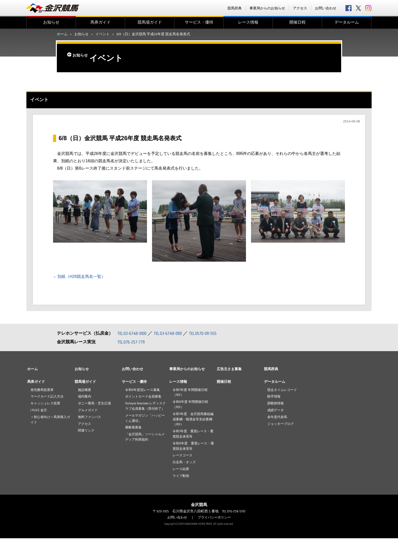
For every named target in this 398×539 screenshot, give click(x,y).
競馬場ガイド (150, 22)
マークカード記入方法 (46, 397)
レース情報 (248, 22)
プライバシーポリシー (215, 518)
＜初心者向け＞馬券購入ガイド (50, 420)
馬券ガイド (100, 22)
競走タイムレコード (282, 390)
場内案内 (84, 397)
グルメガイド (88, 411)
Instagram (368, 8)
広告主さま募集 (229, 369)
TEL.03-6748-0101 (173, 334)
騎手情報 (273, 397)
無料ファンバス (89, 417)
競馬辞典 (234, 8)
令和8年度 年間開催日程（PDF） (190, 405)
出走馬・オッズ (184, 462)
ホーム (62, 34)
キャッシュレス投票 (45, 404)
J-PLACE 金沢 (38, 411)
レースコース (182, 456)
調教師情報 (275, 404)
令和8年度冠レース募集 (142, 390)
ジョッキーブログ (280, 424)
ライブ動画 (181, 476)
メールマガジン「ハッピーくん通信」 (145, 419)
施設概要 (84, 390)
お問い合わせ (325, 8)
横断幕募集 (133, 428)
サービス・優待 (199, 22)
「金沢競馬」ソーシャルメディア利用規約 (145, 437)
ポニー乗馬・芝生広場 (94, 404)
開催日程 (297, 22)
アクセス (300, 8)
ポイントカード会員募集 (143, 397)
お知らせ (51, 22)
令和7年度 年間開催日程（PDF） (190, 393)
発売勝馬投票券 (42, 390)
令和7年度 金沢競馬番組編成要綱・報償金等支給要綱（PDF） (193, 420)
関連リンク (86, 431)
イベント (102, 34)
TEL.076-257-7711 (132, 342)
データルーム (347, 22)
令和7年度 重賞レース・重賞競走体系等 (193, 434)
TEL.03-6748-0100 (133, 334)
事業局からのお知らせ (267, 8)
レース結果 (181, 469)
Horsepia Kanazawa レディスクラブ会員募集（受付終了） (145, 406)
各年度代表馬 (277, 417)
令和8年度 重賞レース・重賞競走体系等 (193, 446)
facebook (348, 8)
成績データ (275, 411)
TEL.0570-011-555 (211, 334)
